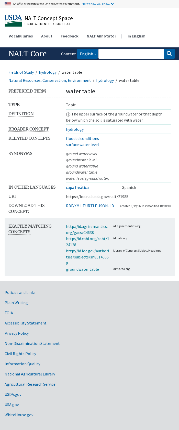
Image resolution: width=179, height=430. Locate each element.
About (46, 35)
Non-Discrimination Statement (32, 343)
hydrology (48, 72)
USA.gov (12, 404)
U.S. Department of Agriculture (48, 24)
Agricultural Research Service (30, 384)
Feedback (70, 35)
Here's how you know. (96, 4)
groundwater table (82, 269)
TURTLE (90, 205)
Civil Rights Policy (20, 353)
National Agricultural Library (30, 373)
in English (137, 35)
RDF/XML (74, 205)
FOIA (9, 312)
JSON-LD (106, 205)
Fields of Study (21, 72)
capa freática (77, 187)
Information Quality (22, 363)
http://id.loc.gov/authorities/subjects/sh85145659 (87, 257)
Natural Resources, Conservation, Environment (49, 80)
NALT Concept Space (49, 18)
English (85, 53)
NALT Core (27, 53)
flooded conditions (82, 138)
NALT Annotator (101, 35)
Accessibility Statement (26, 322)
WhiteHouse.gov (19, 414)
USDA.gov (13, 394)
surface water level (82, 144)
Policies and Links (20, 292)
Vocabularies (21, 35)
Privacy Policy (17, 333)
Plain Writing (16, 302)
